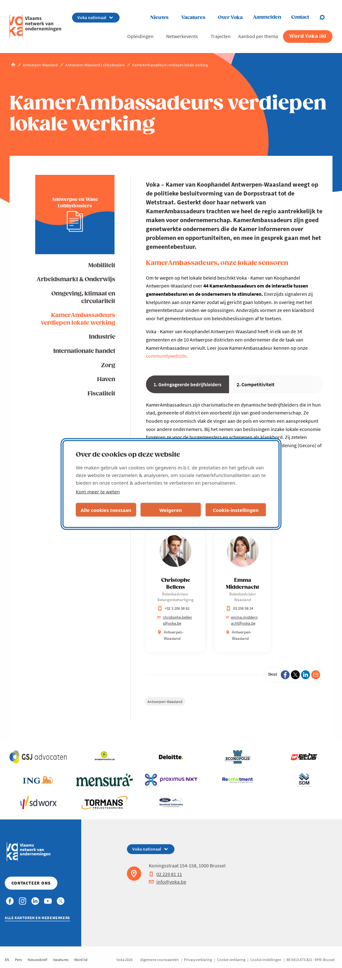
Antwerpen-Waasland (165, 701)
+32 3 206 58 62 (173, 608)
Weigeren (170, 510)
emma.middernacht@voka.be (242, 620)
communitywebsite (166, 356)
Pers (18, 959)
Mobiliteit (101, 265)
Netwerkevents (182, 36)
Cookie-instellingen (236, 510)
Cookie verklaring (231, 959)
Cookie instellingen (265, 959)
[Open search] (325, 17)
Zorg (108, 365)
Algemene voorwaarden (159, 959)
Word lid (81, 959)
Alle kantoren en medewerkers (37, 917)
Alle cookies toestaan (106, 510)
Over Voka (230, 18)
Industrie (102, 337)
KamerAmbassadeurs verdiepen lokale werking (78, 319)
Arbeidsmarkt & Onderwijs (75, 279)
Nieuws (159, 18)
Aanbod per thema (258, 36)
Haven (106, 379)
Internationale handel (84, 351)
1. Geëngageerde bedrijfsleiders (187, 384)
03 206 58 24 (239, 608)
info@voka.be (167, 881)
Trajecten (221, 36)
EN (7, 959)
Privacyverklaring (198, 959)
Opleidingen (140, 36)
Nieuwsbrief (37, 959)
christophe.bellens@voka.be (174, 620)
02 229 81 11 (165, 874)
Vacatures (193, 18)
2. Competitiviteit (255, 384)
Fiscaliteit (101, 393)
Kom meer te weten (98, 491)
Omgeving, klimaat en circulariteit (83, 297)
